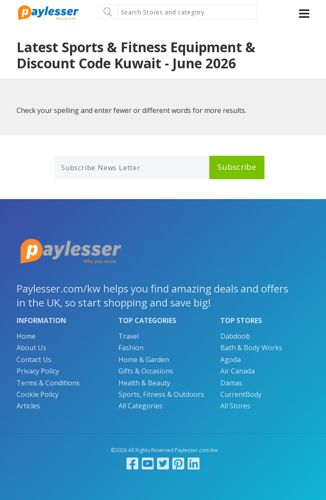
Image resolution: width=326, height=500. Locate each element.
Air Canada (237, 371)
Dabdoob (235, 336)
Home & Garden (143, 359)
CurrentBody (240, 394)
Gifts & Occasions (145, 371)
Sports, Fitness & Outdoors (161, 394)
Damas (231, 383)
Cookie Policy (38, 394)
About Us (31, 347)
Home (26, 336)
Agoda (230, 359)
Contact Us (34, 359)
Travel (128, 336)
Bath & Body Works (251, 347)
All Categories (140, 405)
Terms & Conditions (48, 383)
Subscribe (236, 166)
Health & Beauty (144, 383)
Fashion (130, 347)
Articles (28, 405)
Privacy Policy (38, 371)
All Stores (235, 405)
